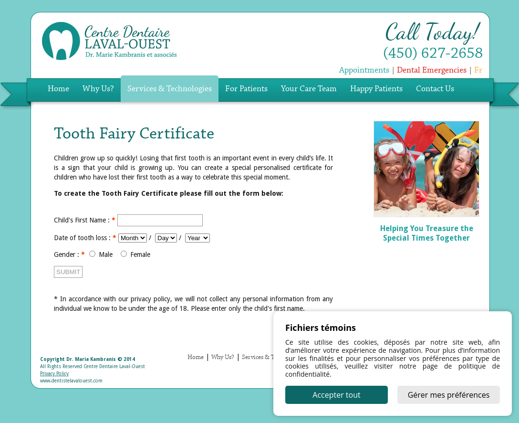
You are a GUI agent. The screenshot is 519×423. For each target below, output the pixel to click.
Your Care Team (309, 89)
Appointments (364, 70)
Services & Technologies (169, 89)
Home (58, 89)
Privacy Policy (54, 373)
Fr (478, 70)
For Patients (246, 89)
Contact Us (435, 89)
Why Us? (98, 89)
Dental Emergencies (432, 70)
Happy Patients (376, 89)
